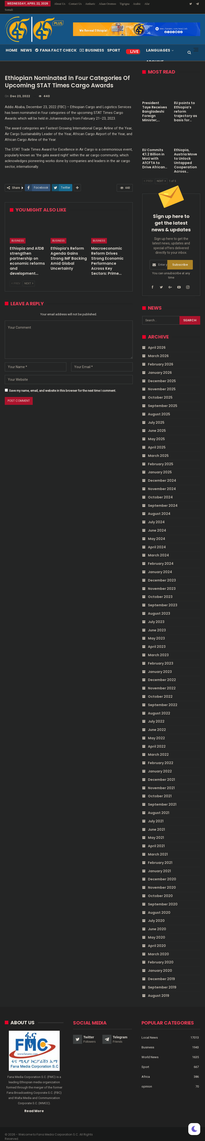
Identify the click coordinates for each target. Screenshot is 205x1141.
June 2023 (157, 624)
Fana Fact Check (56, 44)
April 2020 (157, 939)
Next (28, 277)
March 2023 (158, 649)
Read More (34, 1105)
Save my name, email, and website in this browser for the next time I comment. (62, 385)
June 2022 (157, 724)
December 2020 (162, 873)
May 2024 (156, 532)
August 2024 (159, 508)
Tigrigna (124, 3)
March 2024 (158, 549)
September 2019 (162, 981)
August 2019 (158, 989)
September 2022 (162, 699)
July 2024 (156, 516)
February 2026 (160, 358)
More (137, 3)
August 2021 (158, 807)
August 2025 (159, 408)
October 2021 (160, 790)
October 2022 (160, 690)
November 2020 (162, 881)
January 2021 (159, 865)
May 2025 (156, 433)
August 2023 (159, 607)
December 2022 (162, 674)
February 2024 (160, 557)
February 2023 (160, 657)
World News (150, 1051)
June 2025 (157, 425)
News (26, 44)
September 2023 (162, 599)
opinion (147, 1080)
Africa (146, 1070)
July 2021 (155, 815)
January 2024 (160, 566)
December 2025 (162, 375)
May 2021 (156, 831)
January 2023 (160, 665)
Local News (150, 1031)
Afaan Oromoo (107, 3)
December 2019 (161, 973)
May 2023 (156, 632)
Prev (15, 277)
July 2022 (156, 715)
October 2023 (160, 591)
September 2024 (163, 499)
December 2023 (162, 574)
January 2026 (160, 366)
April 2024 (157, 541)
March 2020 (158, 948)
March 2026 (158, 350)
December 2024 (162, 474)
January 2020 (160, 964)
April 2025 (157, 441)
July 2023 (156, 615)
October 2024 (160, 491)
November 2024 (162, 483)
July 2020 (156, 915)
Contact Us (75, 3)
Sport (113, 44)
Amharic (90, 3)
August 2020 (159, 906)
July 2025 (156, 416)
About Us (59, 3)
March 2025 (158, 449)
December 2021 (161, 773)
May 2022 (156, 732)
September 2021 (162, 798)
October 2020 (160, 890)
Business (92, 44)
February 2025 (160, 458)
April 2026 (157, 341)
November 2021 (161, 782)
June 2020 (157, 923)
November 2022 (162, 682)
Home (11, 44)
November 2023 (162, 582)
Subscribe (180, 259)
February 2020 (160, 956)
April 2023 (157, 641)
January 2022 (160, 765)
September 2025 (162, 400)
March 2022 (158, 748)
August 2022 (159, 707)
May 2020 (156, 931)
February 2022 (160, 757)
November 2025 (162, 383)
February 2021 (160, 857)
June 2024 (157, 524)
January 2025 (160, 466)
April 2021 (156, 840)
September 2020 (163, 898)
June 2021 (156, 823)
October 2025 (160, 391)
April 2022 (157, 740)
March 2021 (158, 848)
